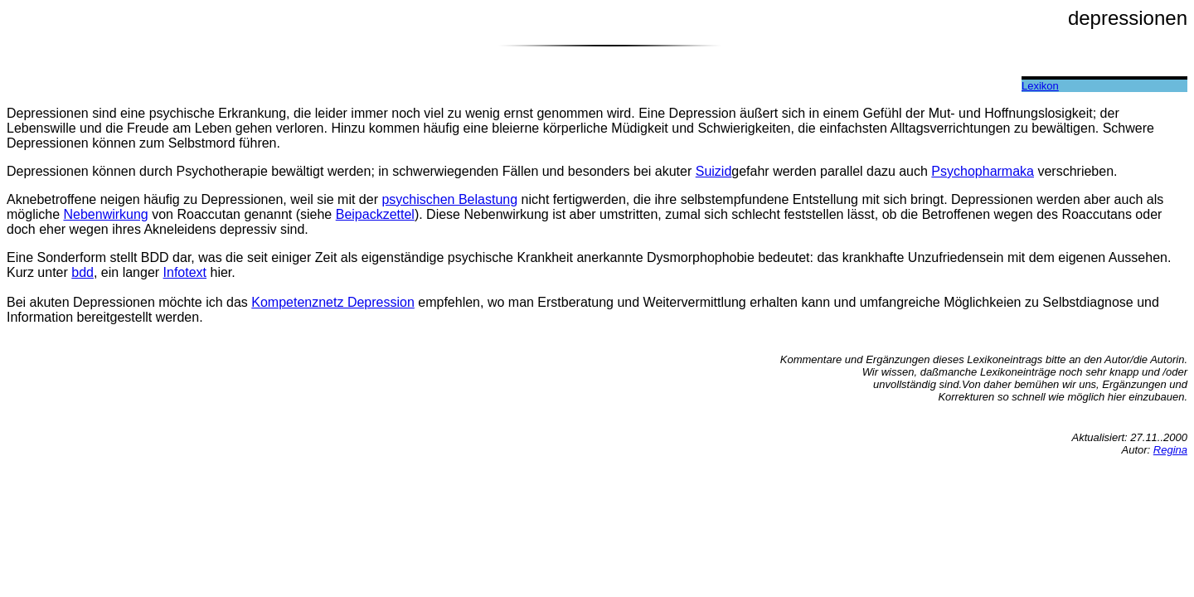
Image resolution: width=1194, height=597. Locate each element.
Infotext (184, 272)
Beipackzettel (375, 214)
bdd (82, 272)
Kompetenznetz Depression (333, 302)
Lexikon (1040, 86)
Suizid (714, 171)
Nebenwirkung (105, 214)
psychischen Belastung (449, 199)
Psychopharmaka (982, 171)
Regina (1170, 450)
